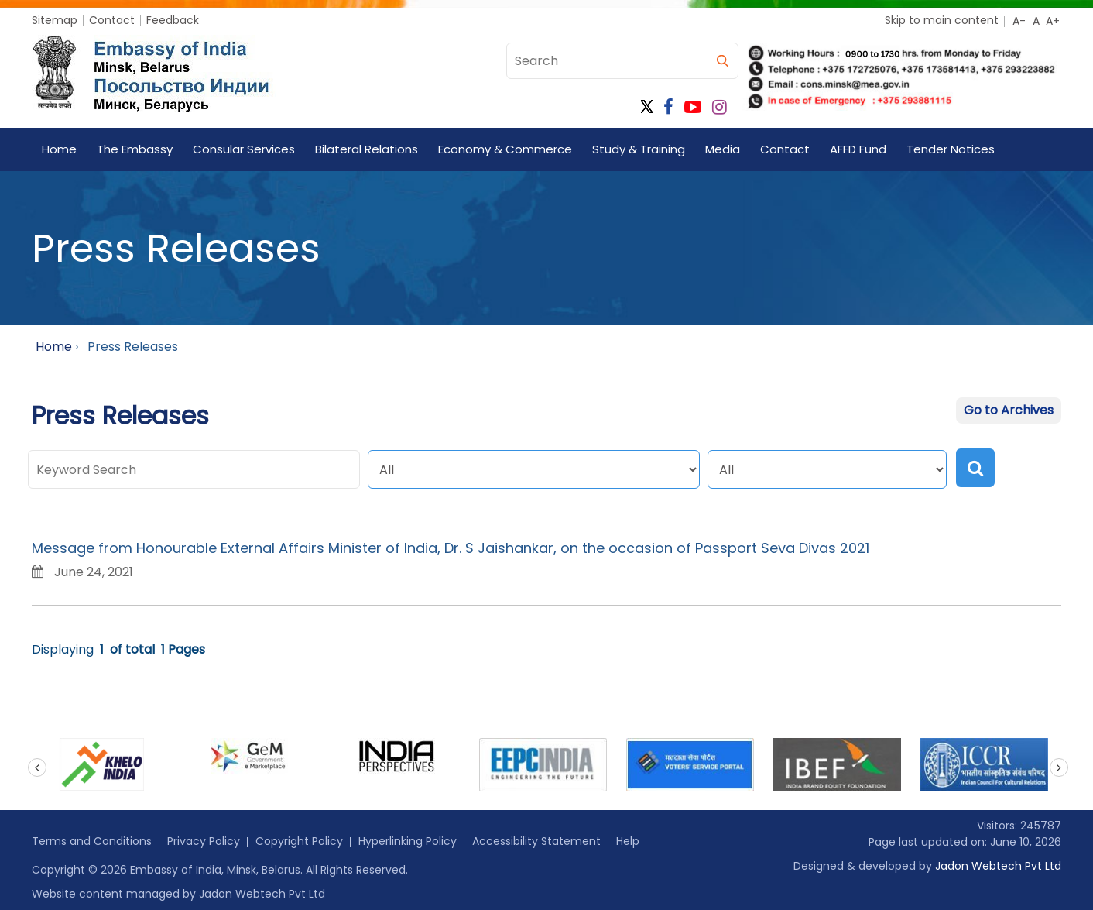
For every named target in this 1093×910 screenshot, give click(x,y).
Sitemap (54, 20)
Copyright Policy (299, 841)
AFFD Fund (858, 149)
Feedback (172, 20)
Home (59, 149)
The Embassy (135, 149)
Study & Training (638, 149)
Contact (112, 20)
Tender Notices (950, 149)
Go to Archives (1009, 410)
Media (722, 149)
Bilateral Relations (366, 149)
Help (627, 841)
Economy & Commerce (505, 149)
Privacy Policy (203, 841)
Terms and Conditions (92, 841)
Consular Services (244, 149)
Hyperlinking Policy (407, 841)
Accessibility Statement (536, 841)
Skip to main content (942, 20)
